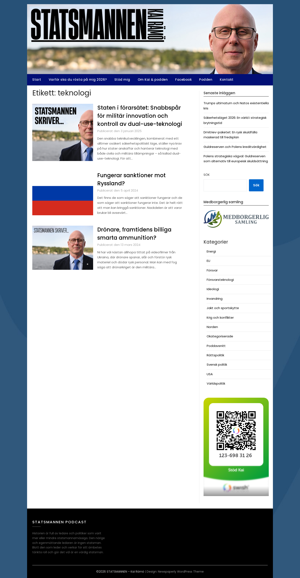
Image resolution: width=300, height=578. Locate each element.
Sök (207, 174)
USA (210, 374)
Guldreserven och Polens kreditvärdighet (235, 147)
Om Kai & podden (153, 79)
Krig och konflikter (220, 317)
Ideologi (213, 289)
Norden (212, 327)
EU (208, 261)
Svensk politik (217, 364)
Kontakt (227, 79)
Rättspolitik (215, 355)
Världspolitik (216, 383)
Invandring (214, 298)
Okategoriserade (220, 336)
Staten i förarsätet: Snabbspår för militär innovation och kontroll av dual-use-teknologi (139, 116)
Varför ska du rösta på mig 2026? (78, 79)
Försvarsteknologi (220, 279)
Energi (211, 251)
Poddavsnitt (216, 346)
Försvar (212, 270)
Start (36, 79)
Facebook (183, 79)
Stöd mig (122, 79)
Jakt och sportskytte (223, 308)
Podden (205, 79)
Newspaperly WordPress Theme (181, 571)
